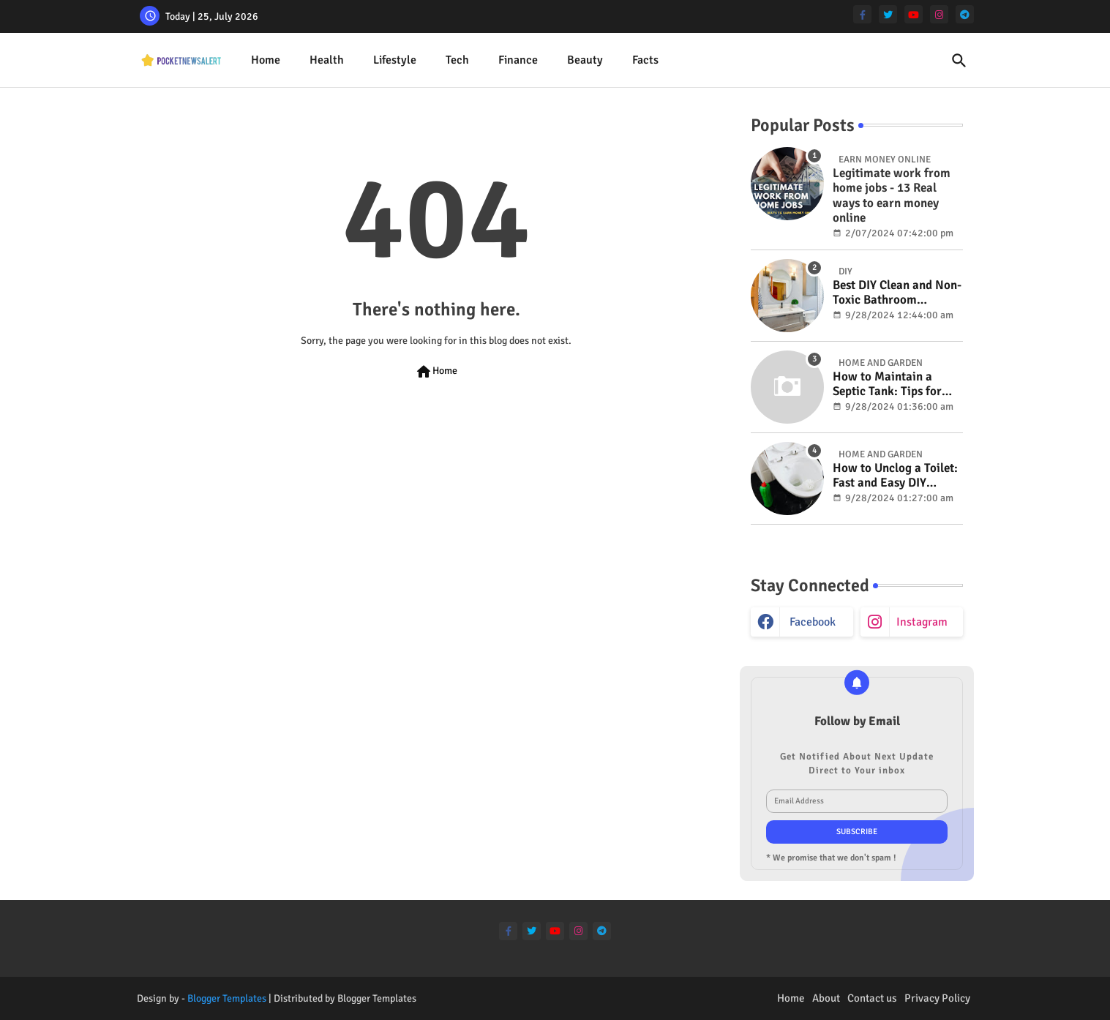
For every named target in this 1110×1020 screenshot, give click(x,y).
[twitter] (888, 14)
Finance (518, 60)
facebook (813, 622)
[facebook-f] (862, 14)
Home (265, 60)
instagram (922, 622)
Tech (457, 60)
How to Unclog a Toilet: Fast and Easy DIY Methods (895, 476)
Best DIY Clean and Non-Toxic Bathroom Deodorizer (897, 293)
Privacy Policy (937, 998)
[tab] (265, 60)
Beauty (585, 60)
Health (327, 60)
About (826, 998)
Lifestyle (394, 60)
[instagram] (939, 14)
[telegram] (965, 14)
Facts (645, 60)
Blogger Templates (226, 998)
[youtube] (913, 14)
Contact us (872, 998)
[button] (959, 60)
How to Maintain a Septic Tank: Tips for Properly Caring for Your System (887, 385)
